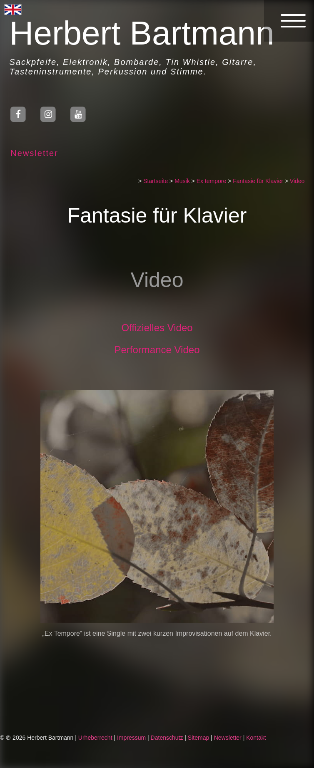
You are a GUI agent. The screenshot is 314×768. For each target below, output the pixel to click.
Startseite (158, 181)
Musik (185, 181)
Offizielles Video (159, 327)
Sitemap (198, 737)
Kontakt (256, 737)
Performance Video (159, 349)
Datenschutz (167, 737)
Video (299, 181)
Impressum (131, 737)
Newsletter (31, 153)
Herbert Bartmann (139, 33)
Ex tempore (214, 181)
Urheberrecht (95, 737)
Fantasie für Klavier (261, 181)
